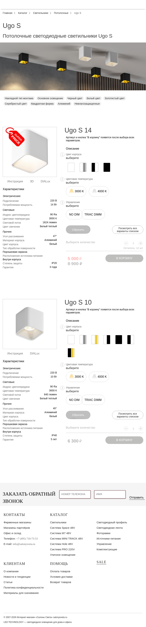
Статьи (8, 582)
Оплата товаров (60, 571)
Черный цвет (74, 98)
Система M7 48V (60, 533)
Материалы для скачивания (21, 592)
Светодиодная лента (110, 527)
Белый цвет (93, 98)
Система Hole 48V (61, 543)
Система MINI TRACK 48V (66, 538)
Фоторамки (103, 533)
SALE (101, 562)
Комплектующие (107, 549)
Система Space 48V (62, 527)
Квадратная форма (42, 103)
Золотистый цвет (115, 98)
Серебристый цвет (16, 103)
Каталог (59, 515)
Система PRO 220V (62, 549)
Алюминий (64, 103)
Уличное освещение (62, 554)
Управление (104, 543)
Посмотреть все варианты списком (128, 230)
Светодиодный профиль (112, 522)
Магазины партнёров (17, 527)
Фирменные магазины (17, 522)
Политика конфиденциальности (23, 587)
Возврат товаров (60, 582)
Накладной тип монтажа (19, 98)
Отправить (136, 497)
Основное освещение (50, 98)
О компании (11, 571)
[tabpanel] (73, 66)
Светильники (58, 522)
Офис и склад (12, 533)
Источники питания (109, 538)
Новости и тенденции (17, 576)
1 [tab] (73, 93)
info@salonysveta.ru (24, 544)
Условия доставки (61, 576)
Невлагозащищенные (87, 103)
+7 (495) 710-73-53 (27, 538)
